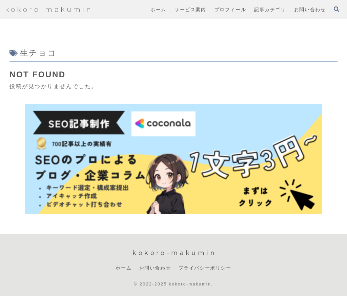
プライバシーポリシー (205, 268)
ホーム (123, 268)
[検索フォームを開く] (336, 9)
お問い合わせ (155, 268)
